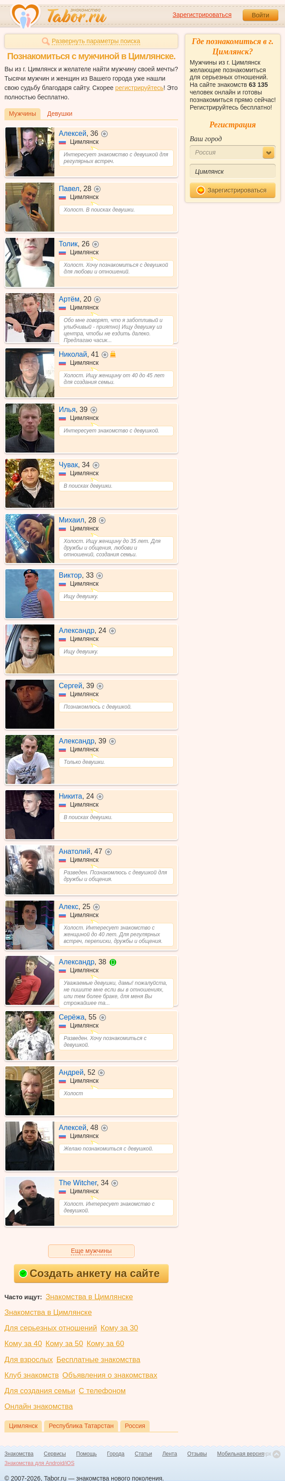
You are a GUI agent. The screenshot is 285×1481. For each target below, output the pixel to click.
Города (115, 1454)
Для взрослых (28, 1359)
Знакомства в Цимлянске (89, 1297)
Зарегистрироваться (202, 14)
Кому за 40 (23, 1343)
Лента (169, 1454)
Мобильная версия (241, 1454)
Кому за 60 (105, 1343)
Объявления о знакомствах (109, 1375)
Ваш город (206, 139)
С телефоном (102, 1391)
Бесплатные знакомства (98, 1359)
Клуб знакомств (31, 1375)
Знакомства (18, 1454)
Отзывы (197, 1454)
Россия (135, 1425)
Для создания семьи (39, 1391)
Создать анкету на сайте (89, 1273)
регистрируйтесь (139, 87)
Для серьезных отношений (50, 1328)
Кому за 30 (119, 1328)
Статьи (143, 1454)
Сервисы (55, 1454)
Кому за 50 (64, 1343)
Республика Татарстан (81, 1425)
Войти (260, 15)
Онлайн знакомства (38, 1406)
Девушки (60, 113)
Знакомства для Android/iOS (39, 1463)
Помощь (86, 1454)
